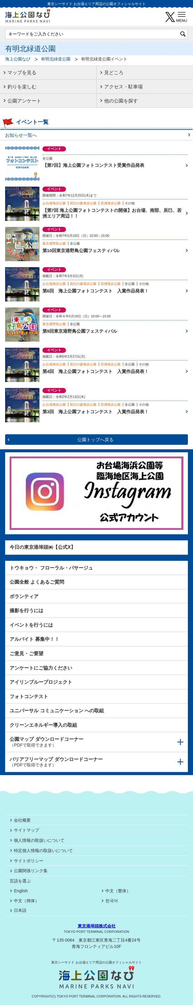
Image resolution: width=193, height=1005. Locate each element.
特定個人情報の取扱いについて (43, 850)
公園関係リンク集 (31, 870)
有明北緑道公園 (55, 59)
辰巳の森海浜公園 (83, 203)
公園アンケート (24, 100)
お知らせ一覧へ (21, 135)
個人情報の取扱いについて (39, 840)
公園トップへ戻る (95, 439)
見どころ (113, 72)
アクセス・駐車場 (123, 86)
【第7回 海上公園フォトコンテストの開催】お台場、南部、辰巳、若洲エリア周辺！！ (112, 213)
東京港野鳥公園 (54, 243)
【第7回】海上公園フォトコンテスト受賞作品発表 (93, 165)
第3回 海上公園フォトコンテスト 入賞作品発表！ (95, 411)
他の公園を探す (121, 100)
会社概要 (22, 820)
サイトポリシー (28, 860)
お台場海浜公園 (54, 203)
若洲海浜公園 (110, 203)
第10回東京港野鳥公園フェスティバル (81, 250)
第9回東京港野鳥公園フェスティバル (79, 331)
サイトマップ (26, 830)
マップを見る (22, 72)
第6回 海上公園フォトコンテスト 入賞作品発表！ (95, 290)
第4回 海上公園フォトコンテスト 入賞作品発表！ (95, 371)
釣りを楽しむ (22, 86)
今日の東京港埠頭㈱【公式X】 (43, 547)
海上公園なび (17, 59)
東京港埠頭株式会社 (97, 926)
